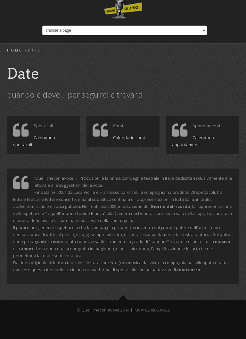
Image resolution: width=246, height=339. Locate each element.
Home (14, 50)
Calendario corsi (129, 137)
